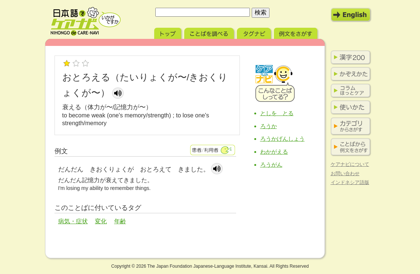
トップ (168, 32)
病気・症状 (73, 221)
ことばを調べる (209, 32)
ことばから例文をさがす (349, 147)
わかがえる (274, 151)
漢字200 (349, 57)
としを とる (277, 113)
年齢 (120, 221)
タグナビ (254, 32)
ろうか (268, 126)
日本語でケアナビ (85, 21)
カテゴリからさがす (349, 126)
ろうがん (271, 164)
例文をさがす (296, 32)
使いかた (349, 107)
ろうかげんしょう (282, 139)
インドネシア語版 (350, 182)
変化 (101, 221)
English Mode (351, 14)
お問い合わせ (345, 173)
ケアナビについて (350, 164)
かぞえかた (349, 74)
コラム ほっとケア (349, 90)
